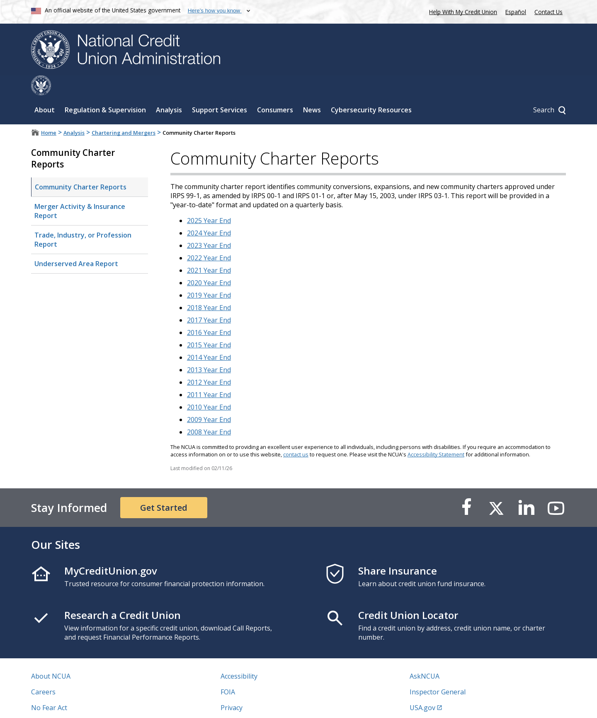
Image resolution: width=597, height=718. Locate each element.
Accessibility (239, 656)
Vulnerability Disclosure (68, 703)
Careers (43, 672)
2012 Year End (209, 362)
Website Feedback (249, 703)
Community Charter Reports (80, 167)
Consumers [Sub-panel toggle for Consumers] (275, 90)
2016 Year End (209, 312)
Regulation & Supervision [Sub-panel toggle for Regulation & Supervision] (105, 90)
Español (515, 12)
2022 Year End (209, 238)
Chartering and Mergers (123, 112)
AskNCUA (424, 656)
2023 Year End (209, 225)
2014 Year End (209, 337)
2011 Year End (209, 374)
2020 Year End (209, 262)
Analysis (74, 112)
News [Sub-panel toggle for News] (312, 90)
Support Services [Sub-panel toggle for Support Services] (219, 90)
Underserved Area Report (76, 243)
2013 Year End (209, 349)
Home (48, 112)
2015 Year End (209, 325)
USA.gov (422, 687)
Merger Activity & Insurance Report (79, 191)
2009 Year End (209, 399)
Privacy (232, 687)
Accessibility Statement (436, 434)
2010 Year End (209, 387)
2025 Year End (209, 200)
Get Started (163, 487)
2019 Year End (209, 275)
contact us (295, 434)
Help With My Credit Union (461, 11)
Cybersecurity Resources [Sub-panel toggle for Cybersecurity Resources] (371, 90)
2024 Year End (209, 213)
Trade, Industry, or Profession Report (82, 220)
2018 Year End (209, 287)
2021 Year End (209, 250)
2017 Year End (209, 300)
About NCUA (50, 656)
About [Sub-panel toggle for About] (44, 90)
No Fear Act (49, 687)
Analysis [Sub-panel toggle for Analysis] (169, 90)
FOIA (228, 672)
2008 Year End (209, 412)
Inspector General (438, 672)
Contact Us (548, 12)
